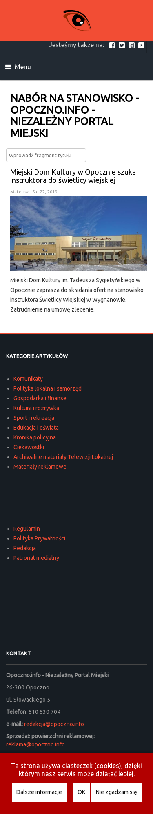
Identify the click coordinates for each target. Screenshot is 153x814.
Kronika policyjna (34, 437)
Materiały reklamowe (40, 466)
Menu (18, 66)
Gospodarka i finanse (40, 398)
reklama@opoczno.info (35, 744)
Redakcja (24, 548)
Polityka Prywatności (39, 538)
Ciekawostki (28, 447)
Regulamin (26, 528)
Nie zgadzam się (116, 792)
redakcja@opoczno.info (54, 724)
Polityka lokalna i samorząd (47, 388)
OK (81, 792)
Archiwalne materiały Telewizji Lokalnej (63, 457)
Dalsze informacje (39, 792)
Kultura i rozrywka (36, 408)
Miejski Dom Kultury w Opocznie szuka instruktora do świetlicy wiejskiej (73, 176)
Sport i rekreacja (33, 418)
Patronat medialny (36, 558)
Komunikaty (28, 378)
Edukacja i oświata (36, 427)
